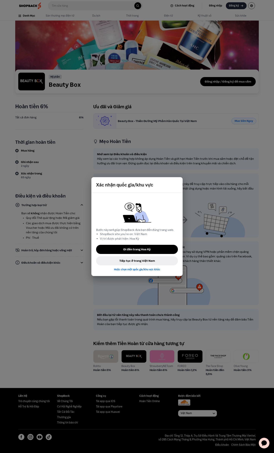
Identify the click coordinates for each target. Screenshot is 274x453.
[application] (264, 443)
